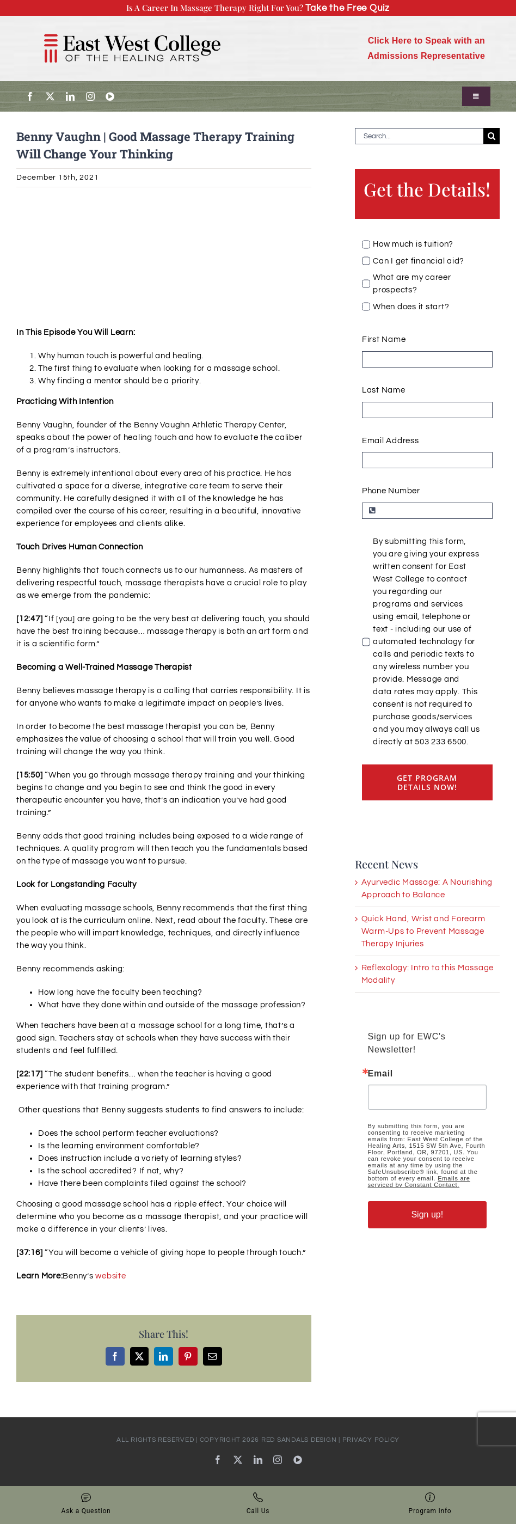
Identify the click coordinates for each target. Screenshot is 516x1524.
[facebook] (30, 96)
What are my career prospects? (412, 283)
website (110, 1276)
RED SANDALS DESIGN (299, 1439)
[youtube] (110, 96)
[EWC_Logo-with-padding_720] (132, 25)
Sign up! (427, 1214)
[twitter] (50, 96)
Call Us (258, 1503)
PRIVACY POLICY (371, 1439)
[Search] (491, 136)
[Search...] (419, 136)
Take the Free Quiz (347, 8)
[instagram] (90, 96)
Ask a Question (86, 1503)
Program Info (430, 1503)
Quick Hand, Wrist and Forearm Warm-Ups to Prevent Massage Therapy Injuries (423, 931)
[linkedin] (70, 96)
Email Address (390, 441)
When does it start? (411, 307)
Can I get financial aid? (418, 261)
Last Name (384, 390)
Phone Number (391, 491)
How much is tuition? (413, 244)
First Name (384, 339)
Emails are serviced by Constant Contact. (419, 1181)
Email (380, 1073)
